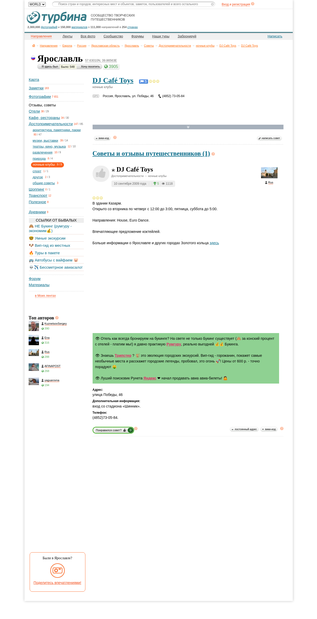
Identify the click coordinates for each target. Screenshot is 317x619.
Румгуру (173, 344)
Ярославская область (105, 45)
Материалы (39, 285)
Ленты (67, 36)
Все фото (88, 36)
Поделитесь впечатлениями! (57, 583)
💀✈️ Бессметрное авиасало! (56, 267)
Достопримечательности (175, 45)
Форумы (137, 36)
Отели (34, 111)
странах (132, 27)
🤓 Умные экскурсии (47, 238)
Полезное (37, 202)
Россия (81, 45)
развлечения (43, 152)
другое (38, 177)
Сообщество (113, 36)
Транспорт (38, 195)
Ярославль (132, 45)
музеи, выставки (45, 140)
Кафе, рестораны (44, 117)
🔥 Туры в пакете (44, 253)
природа (39, 158)
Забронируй (187, 36)
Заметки (36, 88)
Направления (49, 45)
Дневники (37, 212)
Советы (149, 45)
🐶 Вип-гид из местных (49, 245)
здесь (214, 243)
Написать (274, 36)
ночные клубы (205, 45)
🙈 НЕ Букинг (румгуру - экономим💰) (50, 228)
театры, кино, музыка (49, 146)
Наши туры (160, 36)
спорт (37, 171)
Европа (67, 45)
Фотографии (40, 96)
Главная (33, 45)
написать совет (271, 138)
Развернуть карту (188, 127)
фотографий (49, 27)
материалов (79, 27)
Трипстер (123, 355)
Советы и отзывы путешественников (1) (151, 153)
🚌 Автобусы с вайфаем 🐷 (54, 260)
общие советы (44, 183)
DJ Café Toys (228, 45)
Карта (34, 79)
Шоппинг (36, 189)
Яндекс (149, 378)
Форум (35, 278)
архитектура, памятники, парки (57, 130)
